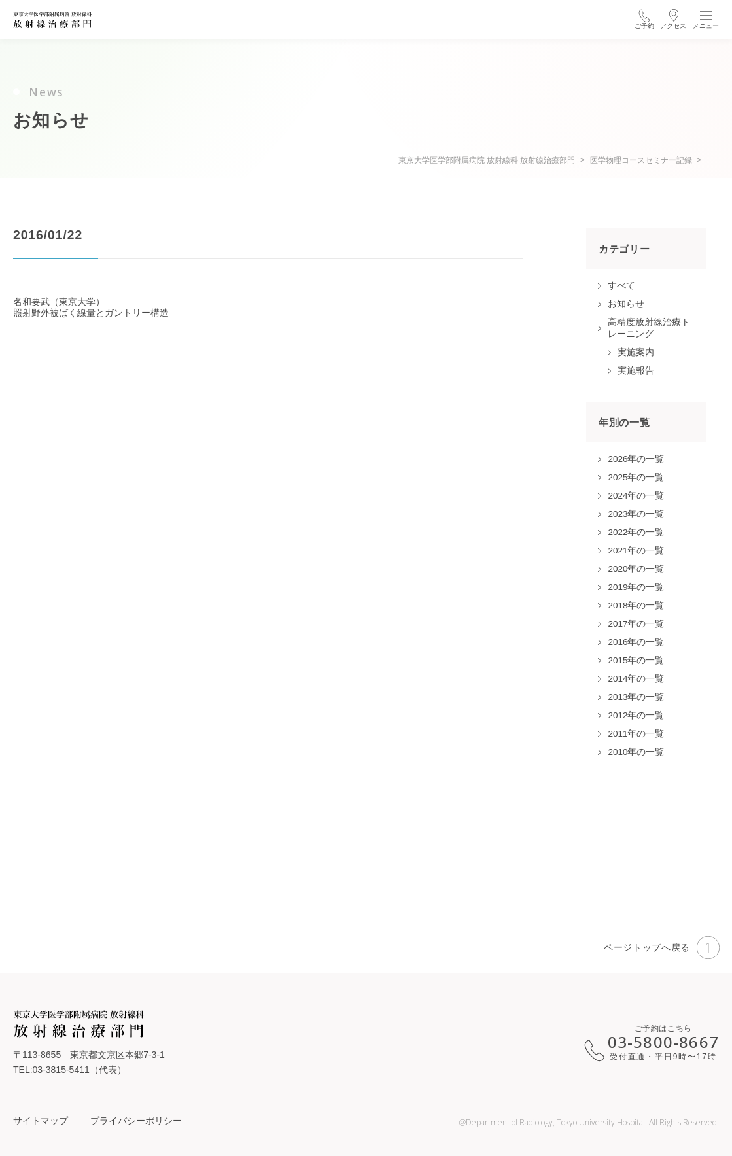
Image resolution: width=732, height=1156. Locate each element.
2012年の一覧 (636, 715)
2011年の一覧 (636, 734)
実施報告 (636, 371)
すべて (621, 285)
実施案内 (636, 352)
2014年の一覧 (636, 679)
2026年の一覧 (636, 459)
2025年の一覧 (636, 477)
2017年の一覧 (636, 624)
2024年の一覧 (636, 495)
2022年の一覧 (636, 532)
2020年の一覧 (636, 569)
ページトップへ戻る (662, 947)
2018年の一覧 (636, 605)
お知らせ (626, 304)
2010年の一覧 (636, 752)
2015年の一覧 (636, 660)
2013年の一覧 (636, 697)
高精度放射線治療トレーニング (649, 328)
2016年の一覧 (636, 642)
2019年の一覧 (636, 587)
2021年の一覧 (636, 550)
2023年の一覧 (636, 514)
